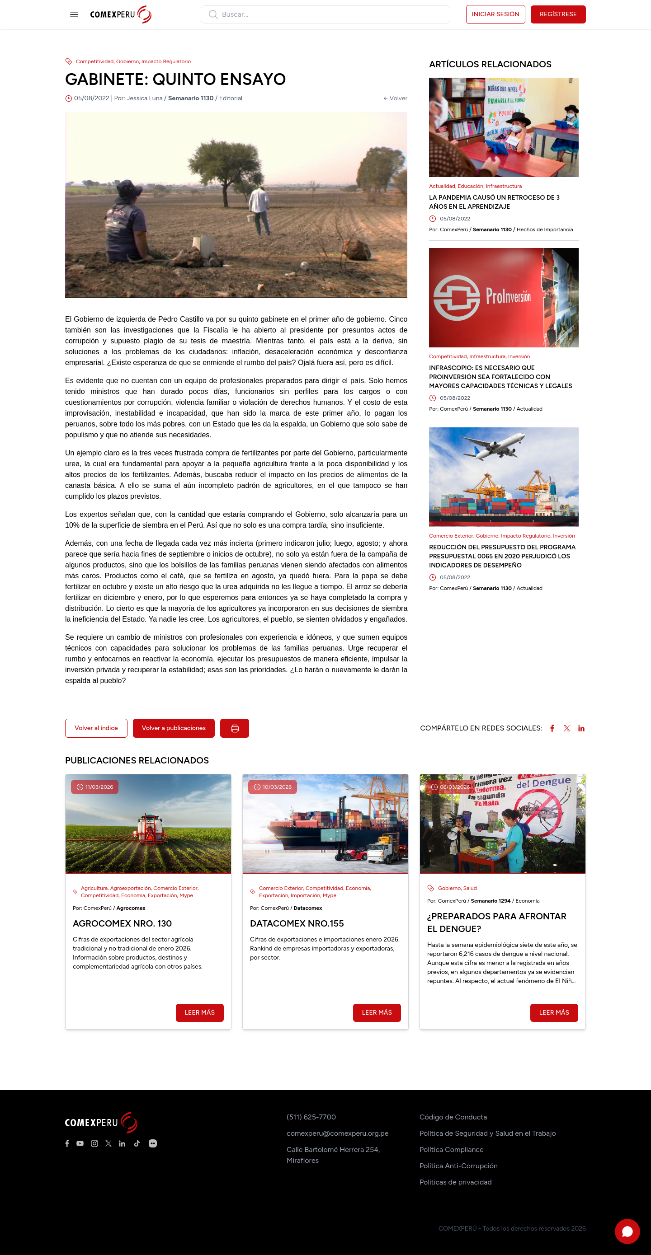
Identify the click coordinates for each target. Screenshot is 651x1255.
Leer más (200, 1012)
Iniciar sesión (495, 14)
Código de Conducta (453, 1117)
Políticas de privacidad (456, 1182)
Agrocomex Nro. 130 (122, 923)
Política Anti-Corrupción (459, 1165)
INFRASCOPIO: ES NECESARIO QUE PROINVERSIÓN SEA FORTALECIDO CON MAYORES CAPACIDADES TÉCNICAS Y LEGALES (500, 377)
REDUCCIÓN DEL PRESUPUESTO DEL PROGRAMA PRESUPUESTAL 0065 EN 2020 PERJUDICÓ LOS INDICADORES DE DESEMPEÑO (502, 556)
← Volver (395, 98)
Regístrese (558, 14)
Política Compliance (452, 1149)
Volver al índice (96, 728)
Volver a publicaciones (174, 728)
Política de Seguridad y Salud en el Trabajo (488, 1133)
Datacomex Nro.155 (297, 923)
